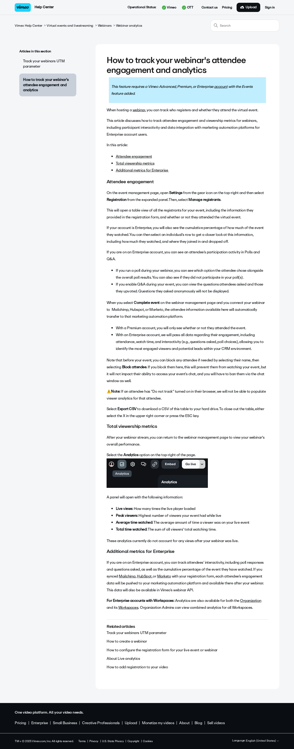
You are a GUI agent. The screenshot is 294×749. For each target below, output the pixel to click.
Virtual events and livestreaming (70, 25)
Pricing (227, 7)
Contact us (209, 7)
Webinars (105, 25)
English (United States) (262, 741)
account (220, 86)
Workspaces (128, 607)
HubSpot (144, 576)
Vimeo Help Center (28, 25)
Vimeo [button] (169, 7)
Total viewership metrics (135, 163)
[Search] (245, 25)
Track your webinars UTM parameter (44, 63)
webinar (139, 110)
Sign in (270, 7)
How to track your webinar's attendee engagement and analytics (46, 85)
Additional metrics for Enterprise (142, 170)
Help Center (44, 7)
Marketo (164, 576)
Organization (250, 600)
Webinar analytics (129, 25)
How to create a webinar (127, 641)
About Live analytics (123, 658)
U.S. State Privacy (113, 741)
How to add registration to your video (137, 667)
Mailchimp (127, 576)
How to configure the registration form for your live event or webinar (162, 650)
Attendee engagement (134, 156)
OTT (187, 7)
